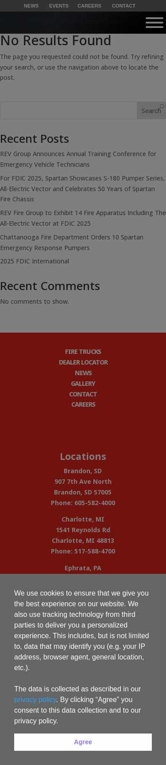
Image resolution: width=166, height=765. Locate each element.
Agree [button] (83, 741)
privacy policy (35, 699)
